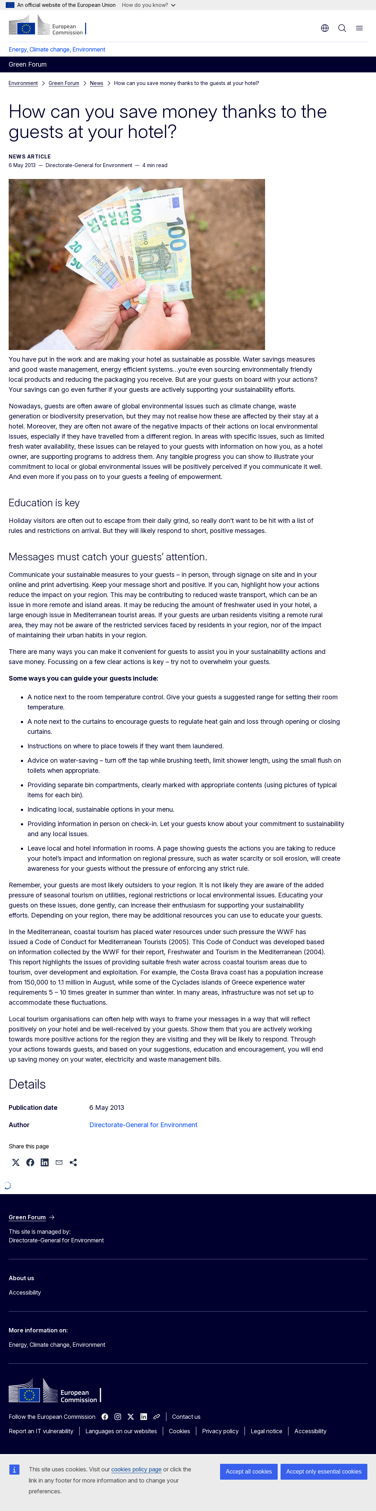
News (55, 83)
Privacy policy (220, 1431)
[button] (16, 1162)
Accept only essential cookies (324, 1472)
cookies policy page (136, 1469)
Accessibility (25, 1292)
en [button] (325, 28)
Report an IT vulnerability (41, 1431)
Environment (23, 83)
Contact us (186, 1416)
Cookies (179, 1431)
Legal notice (266, 1431)
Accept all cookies (249, 1472)
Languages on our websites (121, 1431)
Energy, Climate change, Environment (57, 49)
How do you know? (148, 5)
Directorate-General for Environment (143, 1125)
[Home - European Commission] (52, 25)
